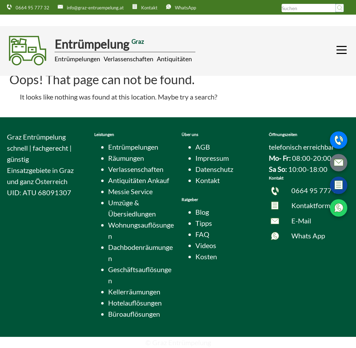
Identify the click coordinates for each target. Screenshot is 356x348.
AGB (202, 147)
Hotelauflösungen (135, 303)
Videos (205, 245)
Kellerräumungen (134, 291)
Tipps (203, 223)
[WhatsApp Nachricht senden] (338, 208)
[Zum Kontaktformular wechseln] (338, 185)
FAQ (202, 234)
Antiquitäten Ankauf (138, 180)
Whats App (308, 235)
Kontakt (207, 180)
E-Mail (301, 220)
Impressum (212, 158)
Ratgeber (189, 199)
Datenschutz (214, 169)
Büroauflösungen (134, 314)
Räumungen (126, 158)
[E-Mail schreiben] (338, 163)
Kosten (206, 256)
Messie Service (130, 191)
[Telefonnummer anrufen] (338, 140)
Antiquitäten (174, 59)
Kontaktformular (316, 205)
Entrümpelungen (77, 59)
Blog (202, 212)
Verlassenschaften (128, 59)
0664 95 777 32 (316, 190)
